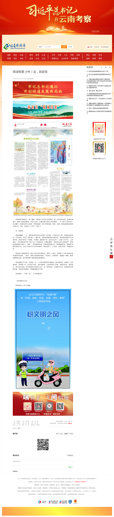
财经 (31, 55)
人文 (66, 55)
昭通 (9, 58)
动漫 (78, 55)
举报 (70, 423)
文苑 (59, 55)
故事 (94, 58)
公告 (43, 55)
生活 (100, 55)
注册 (90, 47)
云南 (21, 55)
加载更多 (15, 471)
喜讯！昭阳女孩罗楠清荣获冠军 (98, 108)
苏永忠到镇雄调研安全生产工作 (98, 71)
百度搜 (70, 46)
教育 (37, 55)
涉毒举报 (77, 481)
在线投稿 (105, 47)
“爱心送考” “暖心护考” (95, 90)
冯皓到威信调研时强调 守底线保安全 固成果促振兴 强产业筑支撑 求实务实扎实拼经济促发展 (99, 81)
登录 (97, 47)
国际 (9, 55)
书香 (72, 55)
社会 (37, 58)
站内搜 (64, 46)
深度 (94, 55)
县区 (15, 58)
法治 (43, 58)
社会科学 (64, 58)
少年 (53, 55)
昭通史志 (55, 58)
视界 (100, 58)
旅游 (31, 58)
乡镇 (21, 58)
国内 (15, 55)
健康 (88, 58)
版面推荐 (74, 58)
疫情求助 (83, 481)
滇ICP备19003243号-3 (24, 491)
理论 (88, 55)
